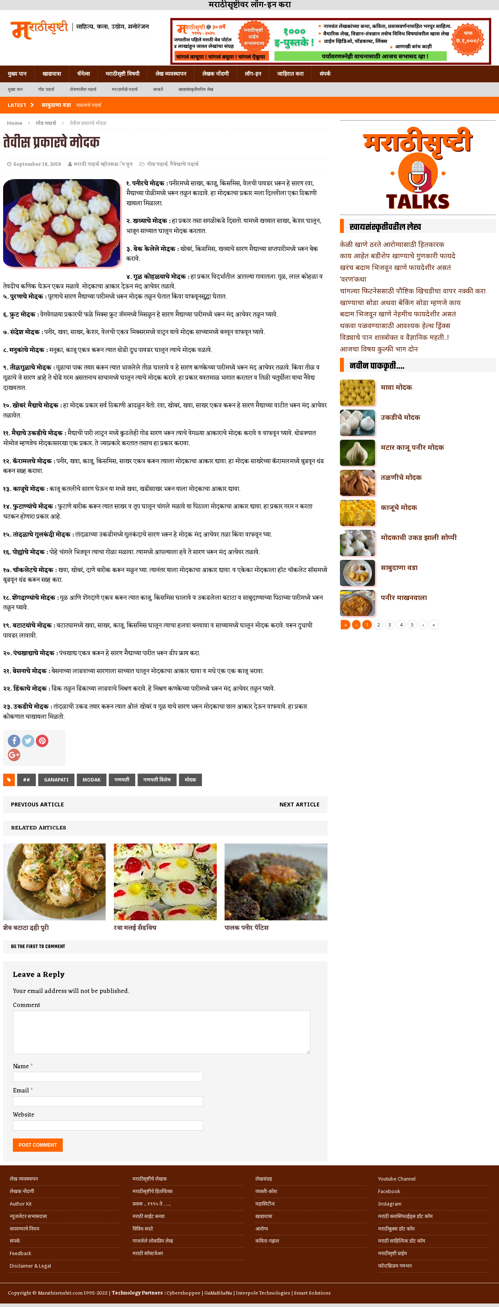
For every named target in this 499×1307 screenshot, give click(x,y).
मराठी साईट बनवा (149, 1216)
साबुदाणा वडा (399, 567)
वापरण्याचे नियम (24, 1229)
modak (92, 779)
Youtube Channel (397, 1179)
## (26, 779)
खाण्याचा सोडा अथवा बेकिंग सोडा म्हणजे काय (400, 302)
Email (21, 1090)
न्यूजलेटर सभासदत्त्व (28, 1216)
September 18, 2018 (37, 164)
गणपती (122, 779)
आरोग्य (261, 1229)
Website (23, 1115)
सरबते (158, 89)
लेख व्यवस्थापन (171, 74)
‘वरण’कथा (353, 279)
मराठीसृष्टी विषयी (123, 74)
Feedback (20, 1253)
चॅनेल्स (83, 74)
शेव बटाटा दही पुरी (26, 928)
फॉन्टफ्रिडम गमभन (395, 1266)
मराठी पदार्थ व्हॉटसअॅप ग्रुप (103, 164)
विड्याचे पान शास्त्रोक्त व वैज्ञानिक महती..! (394, 337)
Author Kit (21, 1204)
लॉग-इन (253, 74)
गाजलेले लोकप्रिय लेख (153, 1241)
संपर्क (325, 74)
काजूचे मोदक (399, 507)
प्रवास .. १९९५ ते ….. (152, 1204)
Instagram (390, 1204)
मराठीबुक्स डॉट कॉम (396, 1229)
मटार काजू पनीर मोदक (412, 447)
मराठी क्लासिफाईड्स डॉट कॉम (405, 1216)
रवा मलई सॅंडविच (135, 928)
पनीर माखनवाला (404, 597)
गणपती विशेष (157, 779)
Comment (26, 1005)
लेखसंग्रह (263, 1179)
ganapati (56, 779)
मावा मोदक (396, 387)
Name (21, 1066)
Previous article (37, 804)
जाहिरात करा (290, 74)
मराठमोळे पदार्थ (125, 89)
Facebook (389, 1191)
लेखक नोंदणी (215, 74)
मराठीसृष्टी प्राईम (392, 1253)
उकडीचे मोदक (400, 417)
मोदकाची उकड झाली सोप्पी (419, 537)
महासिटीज (265, 1204)
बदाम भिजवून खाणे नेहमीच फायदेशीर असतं (398, 313)
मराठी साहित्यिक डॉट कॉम (401, 1241)
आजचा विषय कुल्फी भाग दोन (379, 348)
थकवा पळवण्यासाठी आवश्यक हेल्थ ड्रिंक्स (395, 325)
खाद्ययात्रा (51, 74)
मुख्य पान (17, 74)
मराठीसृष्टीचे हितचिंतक (153, 1191)
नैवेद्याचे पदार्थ (184, 164)
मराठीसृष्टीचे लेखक (150, 1179)
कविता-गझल (267, 1241)
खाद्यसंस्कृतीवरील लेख (196, 89)
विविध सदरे (143, 1229)
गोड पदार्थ (46, 89)
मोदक (190, 779)
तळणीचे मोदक (401, 477)
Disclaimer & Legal (30, 1266)
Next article (300, 804)
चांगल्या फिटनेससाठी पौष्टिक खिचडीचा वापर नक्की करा (413, 290)
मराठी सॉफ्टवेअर (148, 1253)
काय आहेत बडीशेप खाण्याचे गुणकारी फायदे (397, 255)
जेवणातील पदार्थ (83, 89)
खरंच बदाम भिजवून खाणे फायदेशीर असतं (395, 267)
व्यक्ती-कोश (266, 1191)
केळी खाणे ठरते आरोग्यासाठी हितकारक (392, 244)
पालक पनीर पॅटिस (247, 928)
